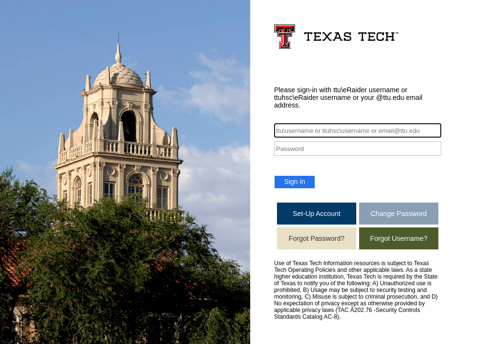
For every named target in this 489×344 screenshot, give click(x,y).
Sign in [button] (294, 181)
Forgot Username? (398, 238)
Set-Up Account (316, 213)
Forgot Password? (317, 238)
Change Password (399, 213)
